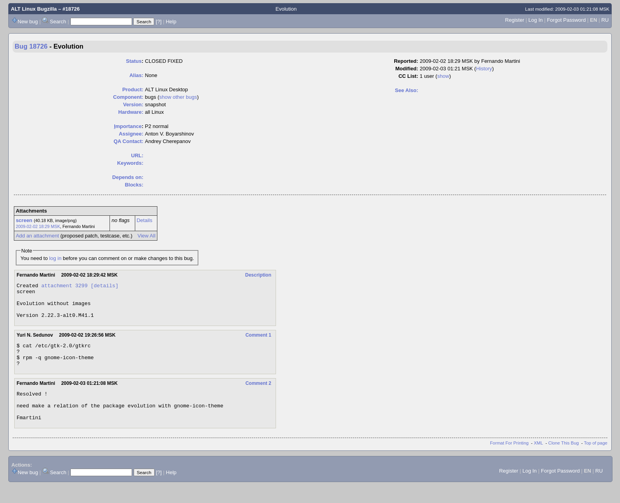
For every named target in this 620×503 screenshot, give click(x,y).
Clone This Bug (563, 460)
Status (134, 61)
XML (538, 460)
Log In (535, 20)
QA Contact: (128, 141)
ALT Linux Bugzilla (34, 9)
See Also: (406, 90)
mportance (128, 126)
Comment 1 (258, 342)
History (484, 69)
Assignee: (131, 134)
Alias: (136, 75)
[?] (158, 21)
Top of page (595, 460)
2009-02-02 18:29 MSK (38, 226)
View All (146, 236)
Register (514, 20)
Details (144, 220)
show (443, 76)
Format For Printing (509, 460)
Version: (133, 104)
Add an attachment (37, 236)
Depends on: (128, 177)
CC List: (408, 76)
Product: (132, 89)
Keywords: (130, 163)
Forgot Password (566, 20)
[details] (104, 286)
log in (55, 258)
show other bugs (178, 97)
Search (58, 21)
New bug (28, 21)
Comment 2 (258, 395)
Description (258, 275)
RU (605, 20)
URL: (137, 155)
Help (171, 21)
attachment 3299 (64, 286)
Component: (128, 97)
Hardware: (131, 112)
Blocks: (134, 185)
